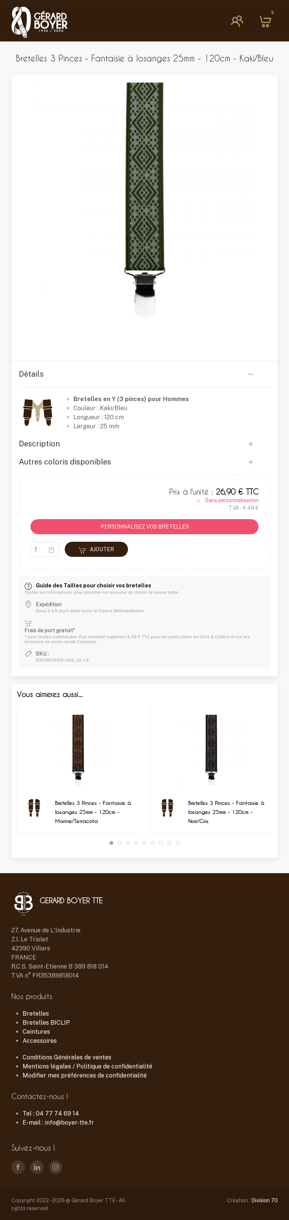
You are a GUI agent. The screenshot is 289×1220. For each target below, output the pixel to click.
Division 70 (264, 1200)
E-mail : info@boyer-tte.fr (58, 1122)
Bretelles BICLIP (46, 1022)
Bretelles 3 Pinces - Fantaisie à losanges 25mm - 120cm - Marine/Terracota (93, 812)
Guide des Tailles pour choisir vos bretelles (87, 585)
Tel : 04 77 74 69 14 (51, 1113)
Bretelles (36, 1013)
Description (39, 443)
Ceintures (36, 1031)
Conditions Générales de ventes (67, 1057)
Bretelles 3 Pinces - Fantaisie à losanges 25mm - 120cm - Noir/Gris (226, 812)
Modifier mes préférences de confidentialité (85, 1075)
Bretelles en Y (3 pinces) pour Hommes (131, 399)
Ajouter (96, 550)
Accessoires (40, 1040)
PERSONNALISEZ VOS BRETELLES (144, 527)
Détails (31, 374)
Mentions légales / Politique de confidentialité (87, 1066)
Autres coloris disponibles (65, 461)
